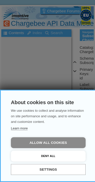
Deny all (48, 155)
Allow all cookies (48, 143)
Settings (48, 169)
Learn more (19, 128)
